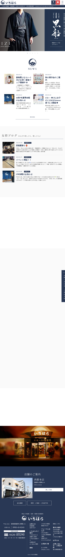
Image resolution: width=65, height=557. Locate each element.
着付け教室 (57, 527)
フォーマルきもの (45, 530)
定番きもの (44, 538)
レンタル (44, 548)
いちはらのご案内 (34, 532)
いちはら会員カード (34, 539)
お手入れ (56, 540)
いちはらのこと (34, 535)
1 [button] (27, 53)
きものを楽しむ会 (57, 531)
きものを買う (44, 533)
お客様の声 (33, 542)
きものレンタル (45, 549)
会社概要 (20, 503)
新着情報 (32, 526)
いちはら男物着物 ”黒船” (46, 535)
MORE (32, 117)
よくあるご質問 (34, 544)
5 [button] (37, 53)
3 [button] (32, 53)
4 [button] (35, 53)
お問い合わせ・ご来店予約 (62, 287)
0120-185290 (16, 535)
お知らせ (33, 524)
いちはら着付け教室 (57, 534)
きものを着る (56, 529)
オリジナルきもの (46, 540)
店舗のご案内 (33, 537)
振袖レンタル (56, 524)
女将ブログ (33, 528)
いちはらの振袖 (45, 524)
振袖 (31, 548)
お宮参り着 (45, 544)
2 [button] (30, 53)
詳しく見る (49, 490)
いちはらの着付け (57, 537)
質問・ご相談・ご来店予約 (39, 503)
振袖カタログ (44, 525)
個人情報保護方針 (57, 549)
